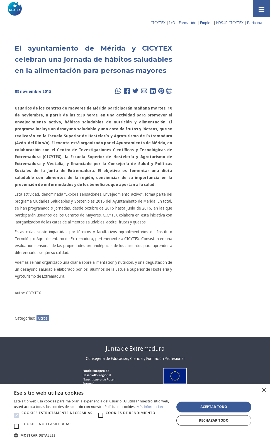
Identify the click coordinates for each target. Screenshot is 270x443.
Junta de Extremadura (135, 348)
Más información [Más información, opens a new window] (150, 406)
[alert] (135, 413)
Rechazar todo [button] (213, 420)
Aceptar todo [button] (213, 406)
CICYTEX (158, 22)
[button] (16, 415)
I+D (172, 22)
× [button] (264, 390)
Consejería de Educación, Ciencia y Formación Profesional (135, 358)
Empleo (206, 22)
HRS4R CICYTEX (230, 22)
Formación (187, 22)
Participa (254, 22)
